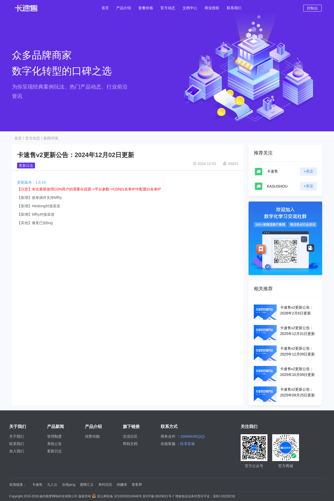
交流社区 (130, 436)
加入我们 (16, 451)
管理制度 (54, 436)
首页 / (19, 138)
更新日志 (26, 165)
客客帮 (137, 485)
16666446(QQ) (192, 436)
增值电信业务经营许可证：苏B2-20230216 (205, 496)
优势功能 (92, 436)
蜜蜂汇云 (87, 485)
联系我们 (16, 444)
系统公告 (54, 444)
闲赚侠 (122, 485)
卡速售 (37, 485)
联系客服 (187, 444)
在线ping (68, 485)
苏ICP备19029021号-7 (158, 496)
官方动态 (32, 138)
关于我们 (16, 436)
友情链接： (17, 485)
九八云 (52, 485)
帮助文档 (130, 444)
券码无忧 (105, 485)
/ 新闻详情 (49, 138)
